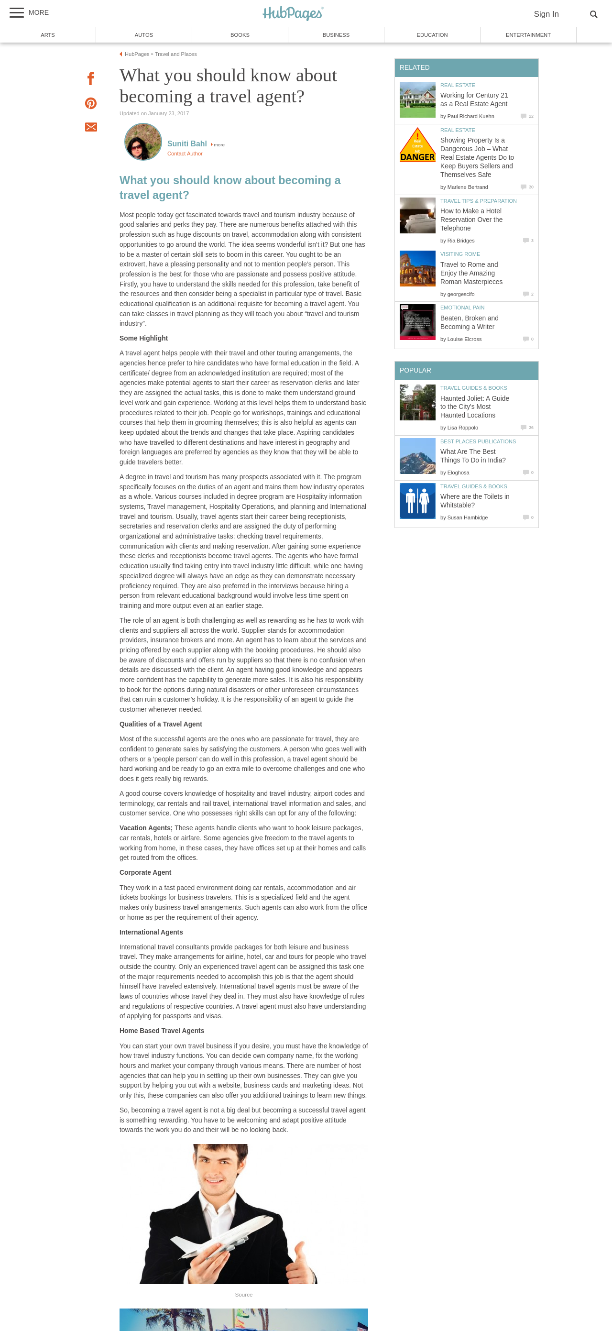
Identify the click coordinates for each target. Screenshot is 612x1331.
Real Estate (457, 85)
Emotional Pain (462, 307)
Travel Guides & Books (473, 388)
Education (432, 35)
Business (336, 35)
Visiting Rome (460, 254)
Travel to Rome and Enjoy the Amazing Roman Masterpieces (471, 273)
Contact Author (185, 153)
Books (240, 35)
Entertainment (528, 35)
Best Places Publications (478, 441)
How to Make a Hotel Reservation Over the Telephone (471, 220)
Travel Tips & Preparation (478, 201)
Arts (48, 35)
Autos (144, 35)
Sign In (546, 14)
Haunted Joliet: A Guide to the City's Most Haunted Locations (474, 407)
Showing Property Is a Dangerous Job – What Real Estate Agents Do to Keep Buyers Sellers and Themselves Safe (477, 157)
